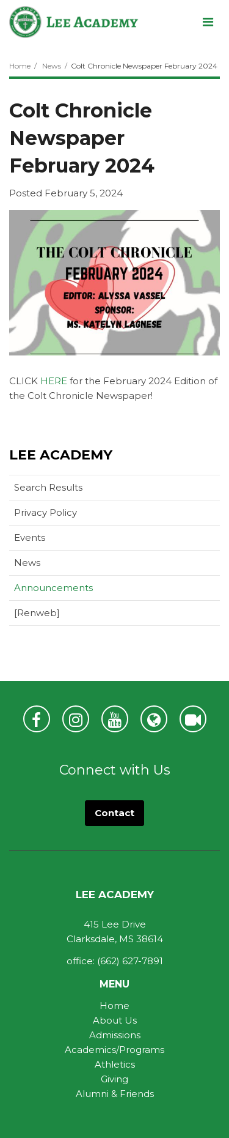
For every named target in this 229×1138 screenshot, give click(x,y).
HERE (53, 381)
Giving (114, 1079)
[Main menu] (207, 21)
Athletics (115, 1064)
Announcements (53, 587)
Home (20, 65)
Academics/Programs (114, 1049)
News (51, 65)
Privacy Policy (45, 512)
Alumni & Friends (115, 1093)
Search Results (48, 487)
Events (29, 537)
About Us (115, 1020)
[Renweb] (56, 615)
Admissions (114, 1035)
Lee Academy (60, 455)
